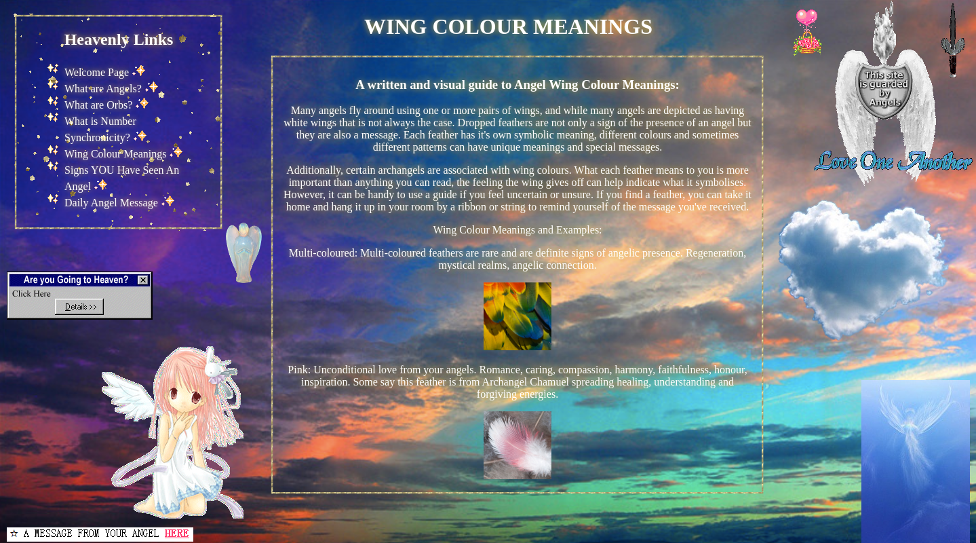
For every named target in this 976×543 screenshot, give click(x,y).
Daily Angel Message (111, 202)
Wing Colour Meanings (115, 154)
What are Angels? (103, 88)
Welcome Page (96, 72)
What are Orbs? (98, 105)
